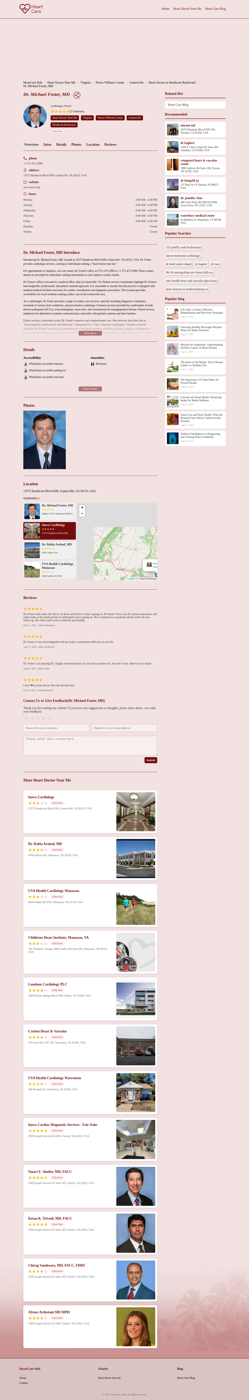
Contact (23, 1382)
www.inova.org (31, 187)
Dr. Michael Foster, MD (38, 86)
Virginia (86, 82)
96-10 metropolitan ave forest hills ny (189, 272)
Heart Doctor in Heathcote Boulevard (172, 82)
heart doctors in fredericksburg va (187, 289)
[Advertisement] (124, 47)
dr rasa (215, 264)
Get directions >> (31, 498)
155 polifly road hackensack (183, 247)
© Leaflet (130, 578)
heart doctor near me (109, 1377)
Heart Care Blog (215, 8)
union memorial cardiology (183, 255)
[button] (116, 542)
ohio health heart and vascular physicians (191, 280)
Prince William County (110, 82)
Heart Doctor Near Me (187, 8)
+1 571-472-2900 (32, 163)
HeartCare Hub (32, 82)
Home (165, 8)
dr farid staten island (178, 264)
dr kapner (201, 264)
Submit (150, 760)
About (22, 1377)
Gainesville (136, 82)
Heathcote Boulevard (64, 124)
